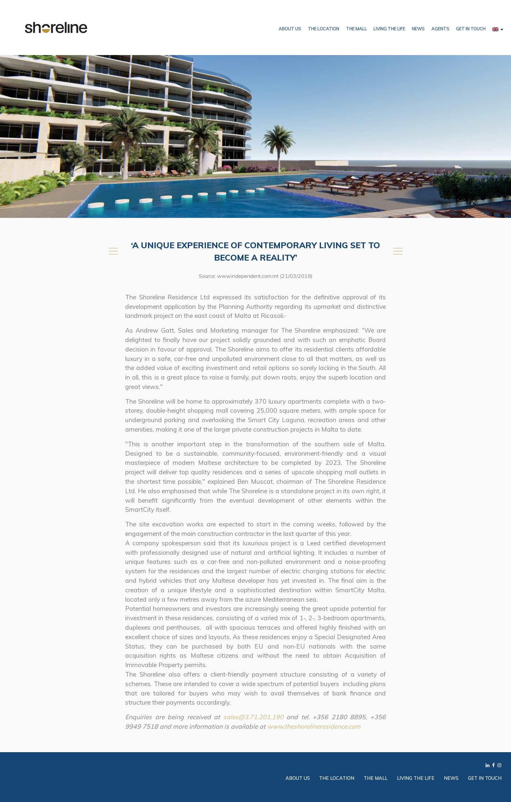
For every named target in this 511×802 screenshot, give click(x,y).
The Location (323, 28)
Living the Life (389, 28)
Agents (440, 28)
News (418, 28)
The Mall (356, 28)
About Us (290, 28)
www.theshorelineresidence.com (313, 726)
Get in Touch (471, 28)
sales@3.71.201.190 (253, 717)
